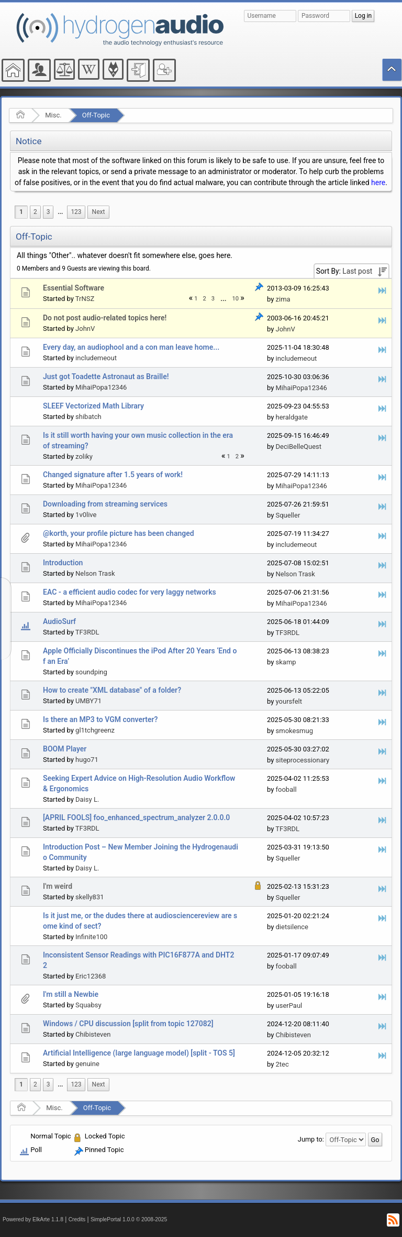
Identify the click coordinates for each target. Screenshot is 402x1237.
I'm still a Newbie (70, 994)
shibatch (88, 417)
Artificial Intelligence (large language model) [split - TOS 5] (139, 1053)
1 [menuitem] (21, 212)
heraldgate (292, 417)
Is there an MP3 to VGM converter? (100, 719)
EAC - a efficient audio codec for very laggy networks (129, 592)
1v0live (85, 515)
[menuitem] (60, 212)
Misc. (53, 115)
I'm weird (57, 886)
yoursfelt (289, 701)
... (60, 212)
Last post (357, 271)
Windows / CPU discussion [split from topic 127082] (128, 1023)
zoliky (84, 456)
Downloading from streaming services (105, 504)
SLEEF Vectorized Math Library (93, 406)
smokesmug (294, 731)
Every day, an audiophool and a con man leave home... (131, 347)
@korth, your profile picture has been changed (118, 533)
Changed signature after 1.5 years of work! (113, 474)
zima (283, 299)
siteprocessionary (303, 760)
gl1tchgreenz (95, 730)
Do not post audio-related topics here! (104, 318)
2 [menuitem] (35, 212)
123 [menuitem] (76, 212)
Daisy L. (87, 799)
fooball (286, 789)
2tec (282, 1064)
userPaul (289, 1005)
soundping (91, 672)
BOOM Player (64, 749)
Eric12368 (90, 976)
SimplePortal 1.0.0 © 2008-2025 (129, 1219)
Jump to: (311, 1139)
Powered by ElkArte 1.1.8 (33, 1219)
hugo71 (86, 759)
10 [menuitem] (235, 298)
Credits (77, 1219)
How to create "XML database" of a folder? (112, 690)
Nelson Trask (95, 573)
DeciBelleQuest (299, 446)
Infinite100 (91, 937)
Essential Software (73, 288)
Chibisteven (92, 1034)
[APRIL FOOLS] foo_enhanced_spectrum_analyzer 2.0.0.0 (136, 817)
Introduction (63, 562)
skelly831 (89, 897)
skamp (286, 662)
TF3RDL (87, 632)
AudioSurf (59, 621)
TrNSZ (84, 299)
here (378, 182)
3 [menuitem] (48, 212)
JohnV (85, 328)
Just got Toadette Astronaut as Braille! (106, 376)
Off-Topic (96, 115)
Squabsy (88, 1005)
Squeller (288, 515)
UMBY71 (88, 701)
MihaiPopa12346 (101, 387)
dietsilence (292, 927)
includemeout (96, 358)
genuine (87, 1064)
